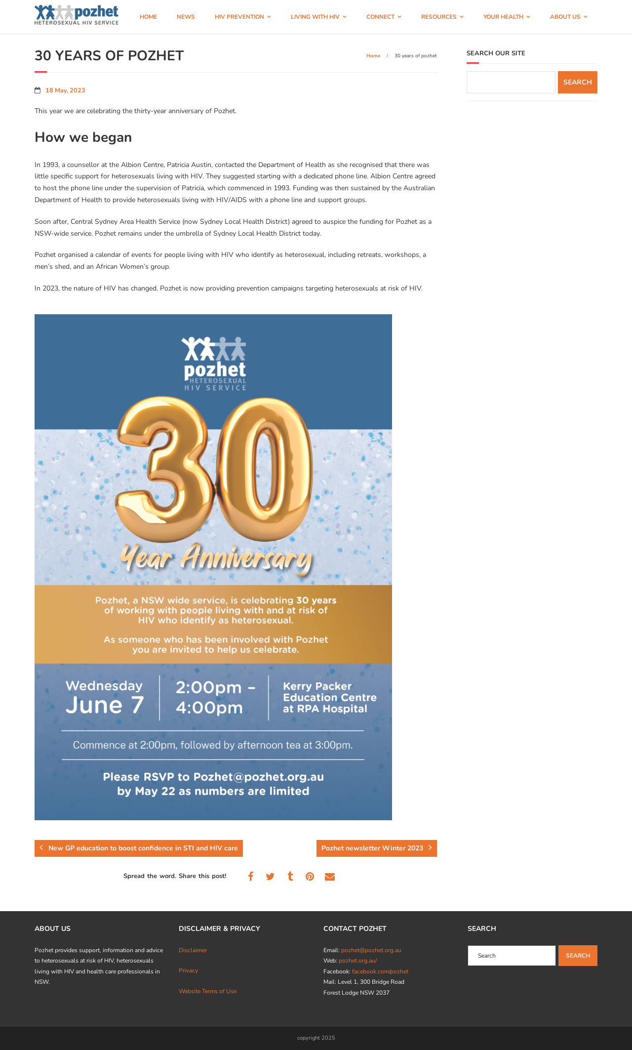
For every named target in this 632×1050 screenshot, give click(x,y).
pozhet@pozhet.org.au (371, 950)
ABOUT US (565, 17)
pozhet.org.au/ (358, 961)
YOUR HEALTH (503, 17)
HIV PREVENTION (239, 17)
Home (373, 55)
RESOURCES (439, 17)
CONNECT (380, 17)
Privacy (188, 970)
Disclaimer (193, 950)
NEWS (186, 17)
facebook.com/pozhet (380, 971)
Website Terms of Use (208, 991)
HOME (148, 17)
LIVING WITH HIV (315, 17)
